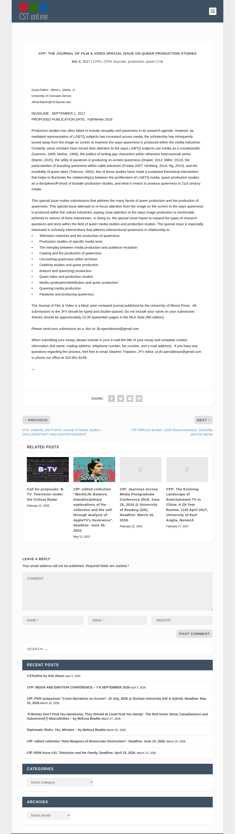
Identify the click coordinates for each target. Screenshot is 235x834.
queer (150, 51)
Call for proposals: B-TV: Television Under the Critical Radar (45, 484)
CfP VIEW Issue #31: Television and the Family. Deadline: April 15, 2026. (81, 742)
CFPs (97, 51)
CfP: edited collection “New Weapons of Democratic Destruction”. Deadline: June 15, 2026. (96, 731)
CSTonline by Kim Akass (45, 666)
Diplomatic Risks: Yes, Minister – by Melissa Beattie (66, 720)
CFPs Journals (115, 51)
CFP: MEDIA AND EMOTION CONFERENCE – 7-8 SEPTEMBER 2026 (78, 677)
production (136, 51)
